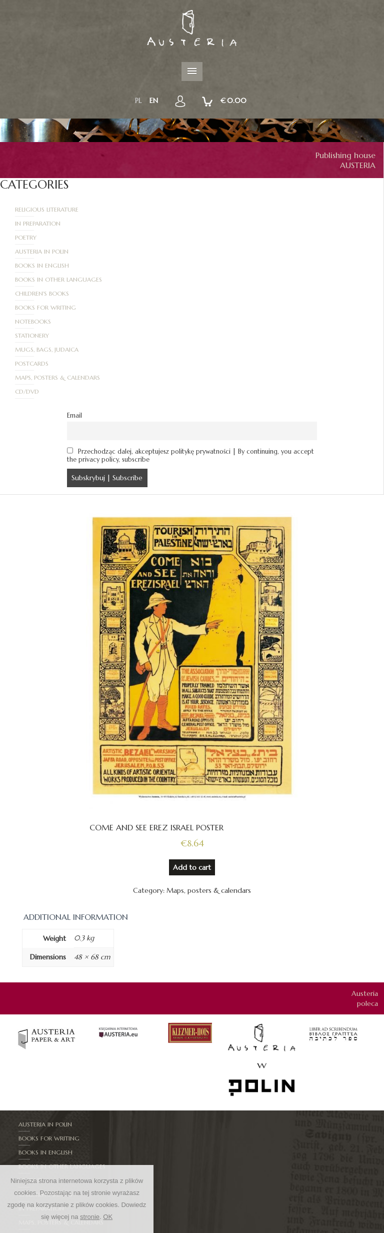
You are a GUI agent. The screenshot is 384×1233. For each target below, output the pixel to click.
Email (74, 318)
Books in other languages (250, 237)
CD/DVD (219, 293)
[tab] (76, 818)
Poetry (26, 223)
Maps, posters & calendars (58, 293)
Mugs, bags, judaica (47, 279)
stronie (90, 1216)
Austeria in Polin (233, 223)
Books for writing (237, 251)
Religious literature (47, 209)
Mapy (27, 1124)
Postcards (223, 279)
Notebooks (34, 265)
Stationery (224, 265)
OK (107, 1216)
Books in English (43, 237)
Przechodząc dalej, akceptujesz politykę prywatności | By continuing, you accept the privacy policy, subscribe (190, 357)
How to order (290, 1228)
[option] (47, 938)
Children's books (43, 251)
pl (138, 100)
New (173, 1228)
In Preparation (229, 209)
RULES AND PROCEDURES (223, 1228)
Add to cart (192, 769)
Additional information (76, 819)
